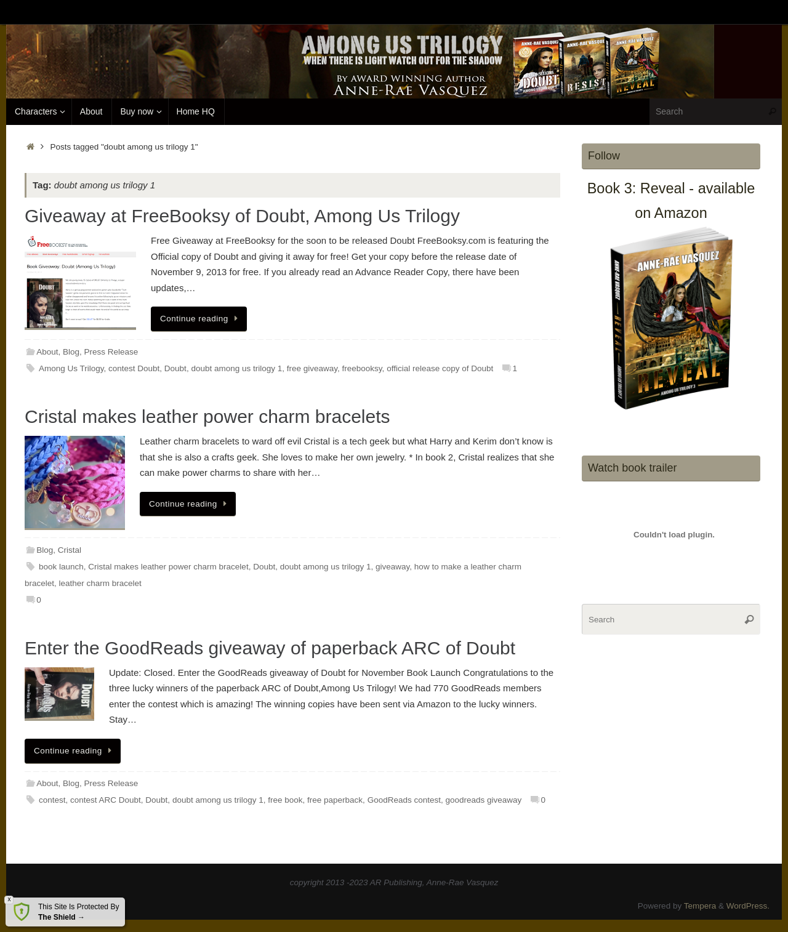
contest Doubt (133, 368)
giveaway (392, 566)
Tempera (700, 905)
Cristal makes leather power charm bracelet (168, 566)
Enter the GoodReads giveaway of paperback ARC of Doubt (270, 648)
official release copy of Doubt (440, 368)
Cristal (69, 550)
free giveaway (312, 368)
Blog (71, 351)
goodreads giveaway (483, 800)
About (47, 351)
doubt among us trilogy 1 (236, 368)
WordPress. (748, 905)
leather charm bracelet (100, 583)
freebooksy (362, 368)
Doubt (175, 368)
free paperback (335, 800)
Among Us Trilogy (71, 368)
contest (52, 800)
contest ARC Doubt (105, 800)
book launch (61, 566)
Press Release (111, 351)
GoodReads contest (404, 800)
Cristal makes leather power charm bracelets (207, 416)
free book (285, 800)
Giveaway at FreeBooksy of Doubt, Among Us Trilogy (242, 216)
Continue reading (201, 318)
